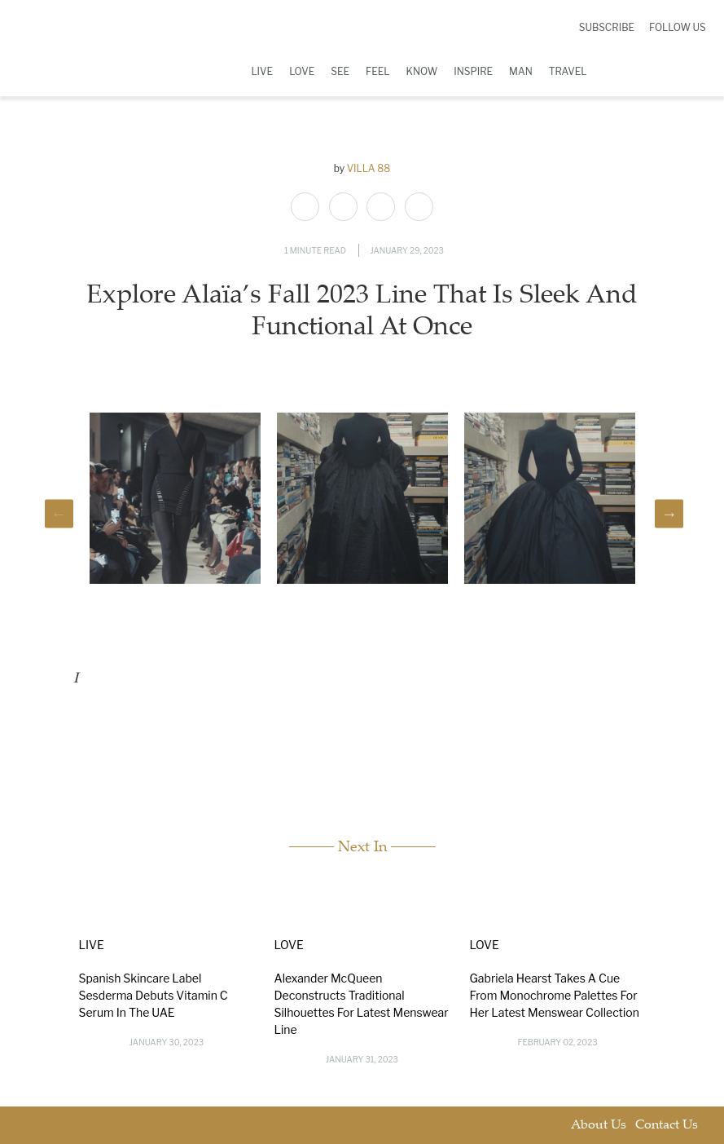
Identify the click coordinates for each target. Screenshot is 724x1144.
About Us (598, 1126)
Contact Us (666, 1126)
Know (422, 71)
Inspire (473, 71)
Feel (378, 71)
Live (262, 71)
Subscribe (606, 27)
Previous (59, 513)
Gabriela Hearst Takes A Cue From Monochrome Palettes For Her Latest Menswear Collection (554, 995)
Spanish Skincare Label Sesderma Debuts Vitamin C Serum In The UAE (153, 995)
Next (669, 513)
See (340, 71)
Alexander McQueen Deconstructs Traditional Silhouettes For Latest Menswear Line (361, 1003)
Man (521, 71)
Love (301, 71)
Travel (568, 71)
